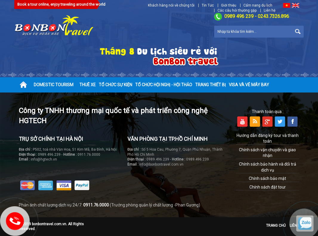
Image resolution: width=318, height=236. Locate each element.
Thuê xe (87, 84)
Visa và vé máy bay (249, 84)
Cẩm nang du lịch (257, 5)
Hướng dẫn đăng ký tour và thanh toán (268, 138)
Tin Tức (208, 5)
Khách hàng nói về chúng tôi (171, 5)
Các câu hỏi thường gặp (237, 10)
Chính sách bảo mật (267, 178)
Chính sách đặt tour (267, 187)
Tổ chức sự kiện (115, 84)
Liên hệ (269, 10)
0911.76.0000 (96, 205)
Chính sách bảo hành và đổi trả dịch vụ (267, 167)
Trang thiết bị (210, 84)
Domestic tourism (53, 84)
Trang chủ (276, 225)
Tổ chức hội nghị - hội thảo (163, 84)
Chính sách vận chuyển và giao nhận (267, 152)
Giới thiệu (228, 5)
